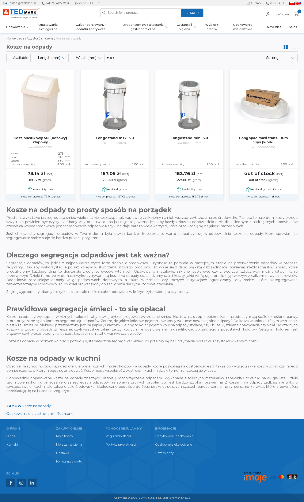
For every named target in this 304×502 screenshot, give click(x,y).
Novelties (274, 27)
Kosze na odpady (68, 38)
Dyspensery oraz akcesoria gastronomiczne (143, 27)
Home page (15, 38)
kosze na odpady (28, 406)
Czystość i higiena (184, 27)
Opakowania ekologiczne (48, 27)
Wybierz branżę (211, 27)
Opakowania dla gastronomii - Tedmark (39, 414)
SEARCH (192, 13)
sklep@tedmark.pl (23, 3)
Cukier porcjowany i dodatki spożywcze (91, 27)
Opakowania (15, 27)
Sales (293, 27)
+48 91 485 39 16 (57, 3)
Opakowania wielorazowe (242, 27)
